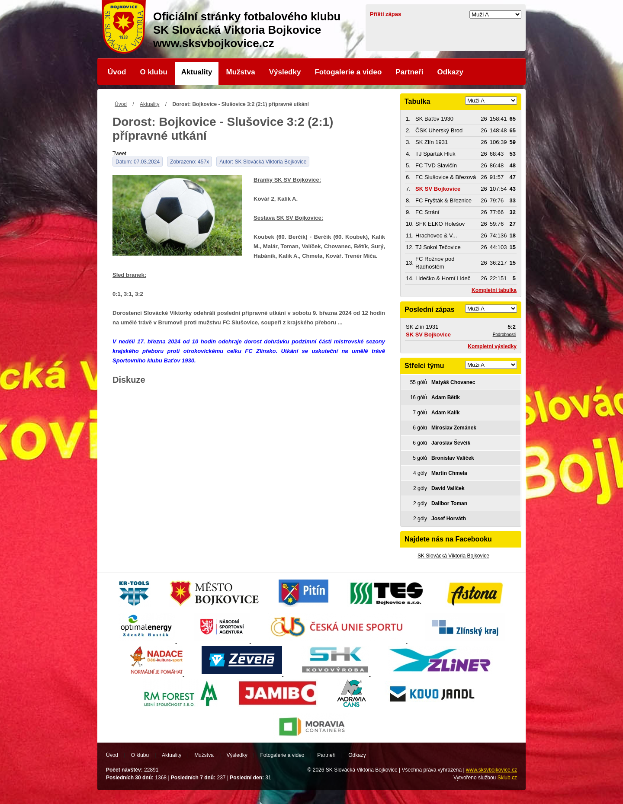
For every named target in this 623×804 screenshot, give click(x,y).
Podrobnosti (504, 334)
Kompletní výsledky (492, 346)
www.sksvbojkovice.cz (491, 770)
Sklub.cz (507, 778)
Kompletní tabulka (494, 290)
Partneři (409, 72)
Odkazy (450, 72)
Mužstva (240, 72)
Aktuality (196, 72)
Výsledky (285, 72)
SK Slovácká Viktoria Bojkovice (453, 556)
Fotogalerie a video (348, 72)
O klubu (153, 72)
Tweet (119, 154)
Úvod (117, 72)
